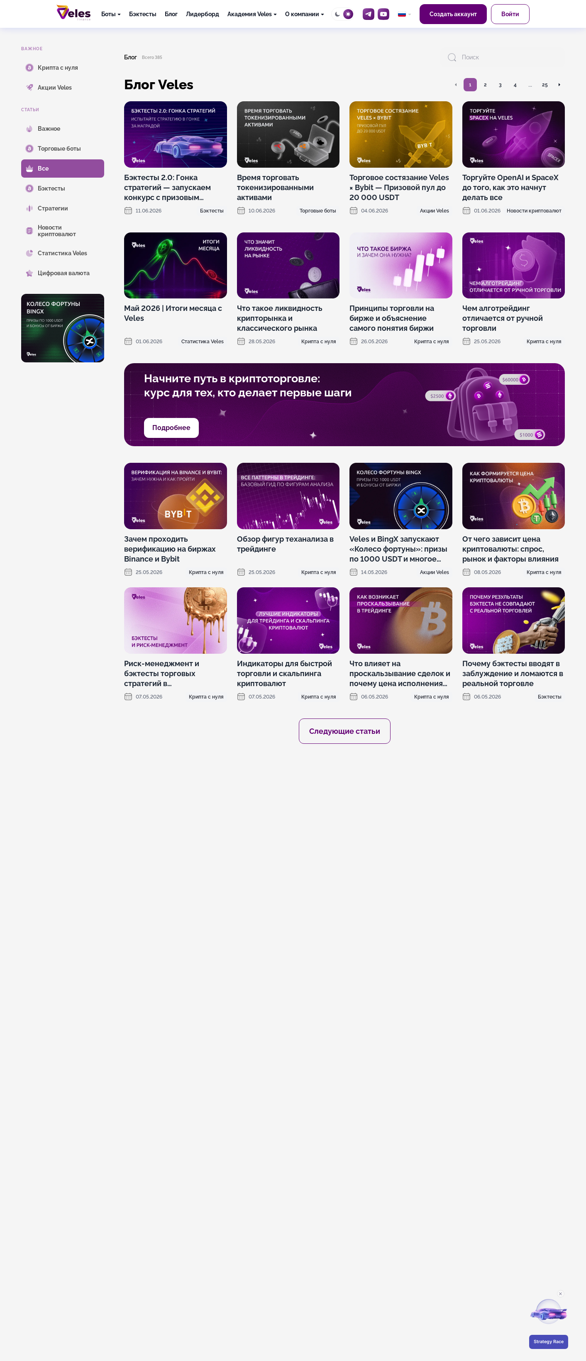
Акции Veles (434, 211)
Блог (171, 14)
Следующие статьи (344, 731)
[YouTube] (383, 14)
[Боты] (111, 14)
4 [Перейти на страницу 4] (515, 85)
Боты (108, 14)
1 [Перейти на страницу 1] (470, 85)
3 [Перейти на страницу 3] (500, 85)
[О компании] (304, 14)
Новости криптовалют (534, 211)
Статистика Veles (202, 342)
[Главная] (73, 12)
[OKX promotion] (344, 826)
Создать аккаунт (453, 14)
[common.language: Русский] (404, 14)
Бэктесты (142, 14)
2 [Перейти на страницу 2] (485, 85)
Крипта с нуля (318, 342)
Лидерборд (202, 14)
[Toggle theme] (342, 14)
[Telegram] (368, 14)
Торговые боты (318, 211)
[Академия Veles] (252, 14)
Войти (510, 14)
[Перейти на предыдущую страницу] (456, 84)
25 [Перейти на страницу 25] (545, 85)
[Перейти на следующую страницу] (559, 84)
